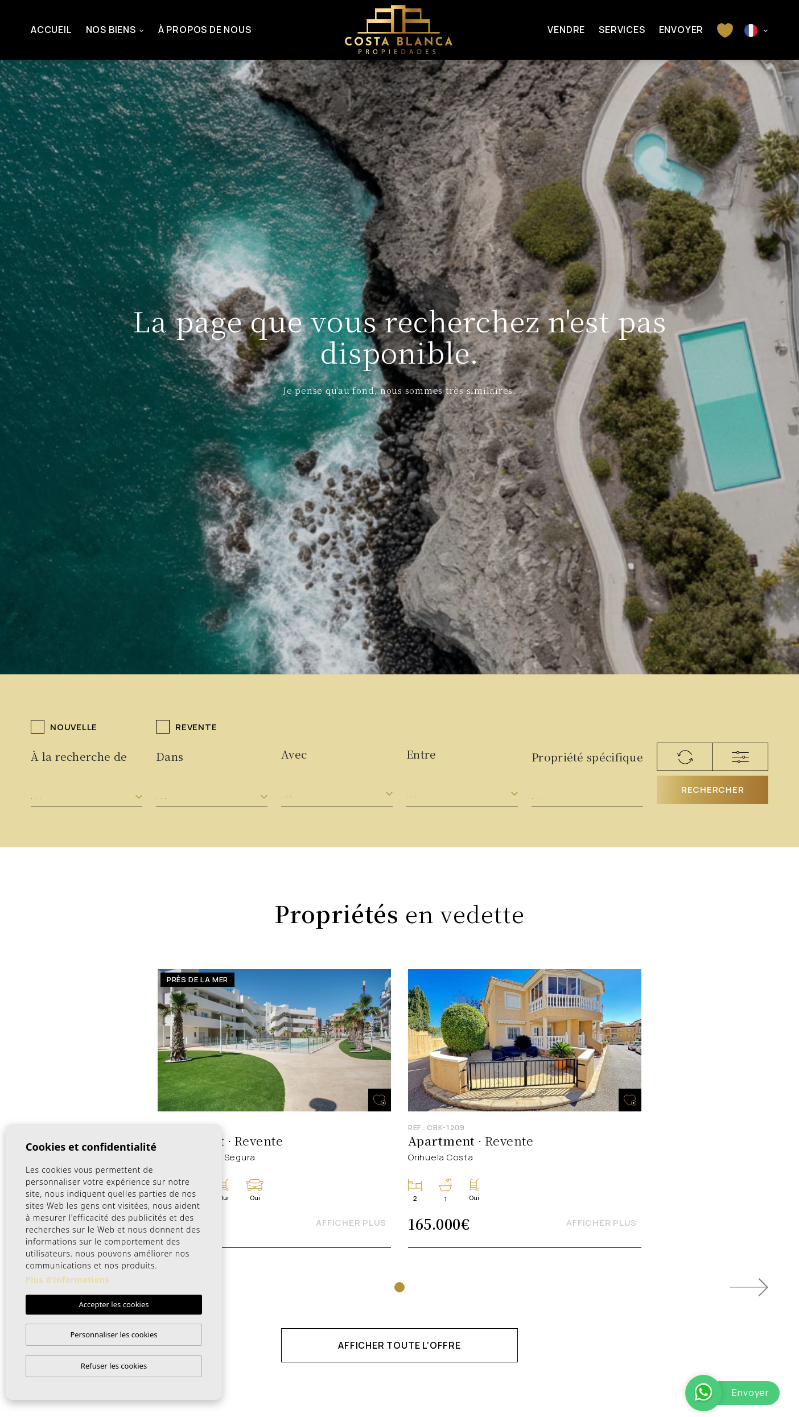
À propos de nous (205, 29)
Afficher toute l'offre (399, 1345)
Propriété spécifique (587, 756)
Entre (421, 753)
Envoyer (681, 29)
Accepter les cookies (114, 1304)
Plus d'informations (67, 1279)
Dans (169, 756)
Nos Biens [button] (111, 29)
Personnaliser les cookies (113, 1334)
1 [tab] (399, 1287)
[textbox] (86, 796)
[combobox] (86, 796)
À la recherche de (79, 756)
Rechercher (712, 790)
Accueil (51, 29)
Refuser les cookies (114, 1366)
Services (622, 29)
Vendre (566, 29)
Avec (294, 753)
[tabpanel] (274, 1109)
